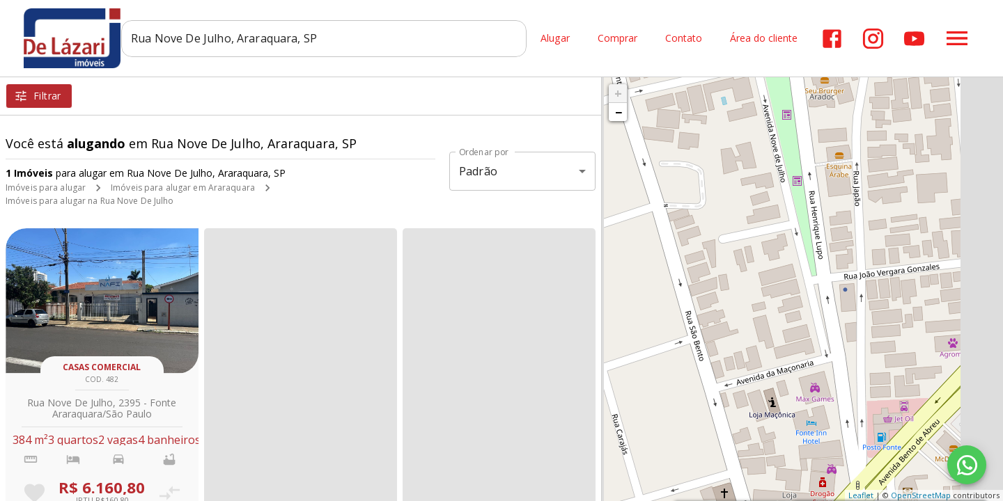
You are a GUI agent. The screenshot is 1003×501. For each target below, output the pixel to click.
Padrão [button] (478, 171)
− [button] (618, 112)
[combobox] (331, 38)
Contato (683, 39)
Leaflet (860, 495)
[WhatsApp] (966, 464)
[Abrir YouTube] (914, 38)
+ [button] (618, 93)
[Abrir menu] (957, 38)
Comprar (617, 39)
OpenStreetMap (921, 495)
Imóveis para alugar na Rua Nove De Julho (90, 201)
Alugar (555, 39)
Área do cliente (764, 39)
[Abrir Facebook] (832, 38)
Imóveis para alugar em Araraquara (183, 187)
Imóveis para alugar (46, 187)
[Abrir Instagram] (873, 38)
